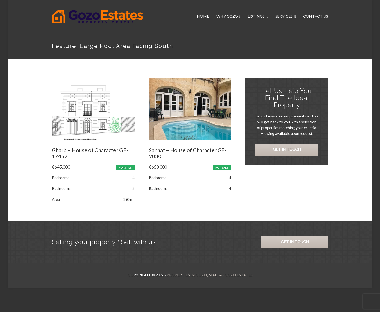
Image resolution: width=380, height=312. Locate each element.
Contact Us (315, 16)
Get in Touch (287, 150)
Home (203, 16)
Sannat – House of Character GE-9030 (187, 153)
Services (284, 16)
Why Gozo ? (228, 16)
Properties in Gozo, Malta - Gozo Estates (210, 275)
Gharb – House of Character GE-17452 (90, 153)
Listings (256, 16)
